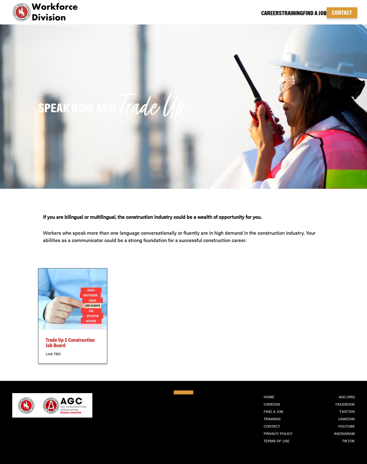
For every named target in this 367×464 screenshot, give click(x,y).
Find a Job (304, 12)
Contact (342, 12)
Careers (245, 12)
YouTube (346, 426)
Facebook (345, 404)
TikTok (348, 440)
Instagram (344, 433)
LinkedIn (346, 418)
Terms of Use (277, 440)
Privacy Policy (278, 433)
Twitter (347, 411)
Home (269, 396)
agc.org (347, 396)
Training (274, 12)
